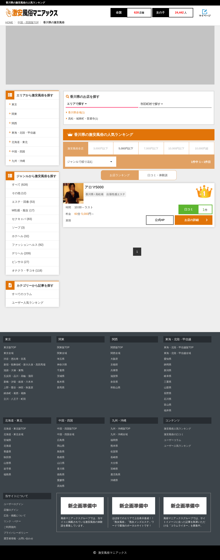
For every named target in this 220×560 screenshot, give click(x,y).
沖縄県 (114, 480)
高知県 (60, 486)
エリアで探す (77, 103)
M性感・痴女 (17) (23, 210)
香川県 (60, 468)
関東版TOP (63, 347)
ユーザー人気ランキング (27, 302)
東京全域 (9, 353)
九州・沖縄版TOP (120, 428)
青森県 (7, 451)
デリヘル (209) (21, 253)
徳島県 (60, 474)
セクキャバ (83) (22, 219)
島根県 (60, 457)
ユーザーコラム (172, 440)
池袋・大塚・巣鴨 (13, 370)
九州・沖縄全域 (119, 434)
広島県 (60, 440)
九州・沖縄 (17, 160)
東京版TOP (10, 347)
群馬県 (60, 387)
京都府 (114, 364)
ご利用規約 (10, 527)
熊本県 (114, 445)
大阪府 (114, 358)
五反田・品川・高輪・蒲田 (18, 376)
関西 (13, 123)
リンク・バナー (12, 521)
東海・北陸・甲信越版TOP (178, 347)
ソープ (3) (18, 227)
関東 (13, 113)
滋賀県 (114, 376)
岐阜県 (167, 376)
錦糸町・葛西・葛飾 (15, 393)
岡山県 (60, 445)
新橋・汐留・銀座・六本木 (18, 381)
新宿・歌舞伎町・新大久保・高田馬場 (24, 364)
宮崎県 (114, 468)
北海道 (7, 445)
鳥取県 (60, 451)
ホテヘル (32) (20, 236)
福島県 (7, 474)
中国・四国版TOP (28, 22)
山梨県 (167, 387)
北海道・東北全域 (13, 434)
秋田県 (7, 457)
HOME (9, 22)
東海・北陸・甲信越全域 (177, 353)
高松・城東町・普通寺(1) (82, 118)
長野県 (167, 393)
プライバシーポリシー (16, 532)
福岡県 (114, 440)
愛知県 (167, 358)
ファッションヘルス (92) (28, 244)
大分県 (114, 463)
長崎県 (114, 457)
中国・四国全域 (65, 434)
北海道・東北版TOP (15, 428)
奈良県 (114, 381)
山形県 (7, 463)
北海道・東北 (18, 142)
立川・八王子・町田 (15, 399)
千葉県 (60, 370)
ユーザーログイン (13, 504)
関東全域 (62, 353)
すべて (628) (20, 184)
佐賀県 (114, 451)
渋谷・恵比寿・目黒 (15, 358)
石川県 (167, 399)
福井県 (167, 410)
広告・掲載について (15, 515)
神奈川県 (62, 364)
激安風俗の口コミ (174, 434)
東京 (13, 104)
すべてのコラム (22, 294)
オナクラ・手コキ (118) (27, 270)
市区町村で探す (151, 104)
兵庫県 (114, 370)
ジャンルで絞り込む (91, 160)
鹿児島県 (115, 474)
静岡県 (167, 364)
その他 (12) (19, 193)
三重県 (167, 381)
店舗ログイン (11, 509)
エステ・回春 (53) (23, 201)
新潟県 (167, 370)
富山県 (167, 404)
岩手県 (7, 468)
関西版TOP (117, 347)
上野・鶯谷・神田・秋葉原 (18, 387)
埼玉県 (60, 358)
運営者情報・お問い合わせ (18, 538)
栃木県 (60, 381)
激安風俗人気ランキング (177, 428)
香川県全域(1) (75, 112)
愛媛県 (60, 480)
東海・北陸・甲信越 (22, 132)
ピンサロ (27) (20, 262)
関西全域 (115, 353)
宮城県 (7, 440)
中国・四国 (17, 151)
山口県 (60, 463)
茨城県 (60, 376)
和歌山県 (115, 387)
